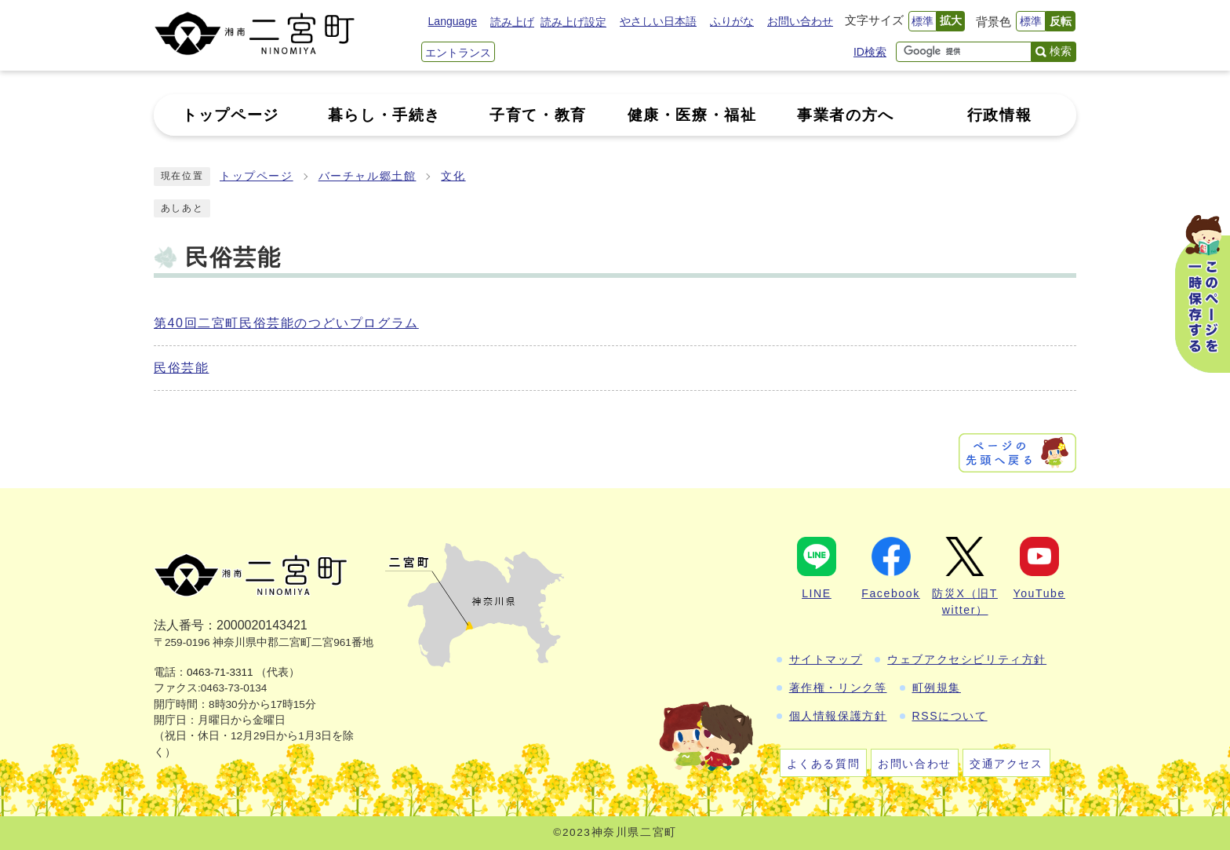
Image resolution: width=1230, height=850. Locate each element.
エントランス (458, 52)
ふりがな (732, 21)
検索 (1061, 51)
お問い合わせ (800, 21)
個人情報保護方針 (838, 716)
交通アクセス (1006, 763)
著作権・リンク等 (838, 687)
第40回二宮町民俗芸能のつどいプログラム (286, 323)
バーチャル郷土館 (367, 176)
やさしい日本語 (658, 21)
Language (452, 21)
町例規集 (936, 687)
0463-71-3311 (220, 672)
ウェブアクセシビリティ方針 (966, 659)
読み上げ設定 (573, 22)
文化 (453, 176)
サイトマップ (826, 659)
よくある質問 (824, 763)
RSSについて (950, 716)
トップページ (256, 176)
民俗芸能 (181, 367)
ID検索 (869, 52)
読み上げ (512, 22)
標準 (922, 21)
